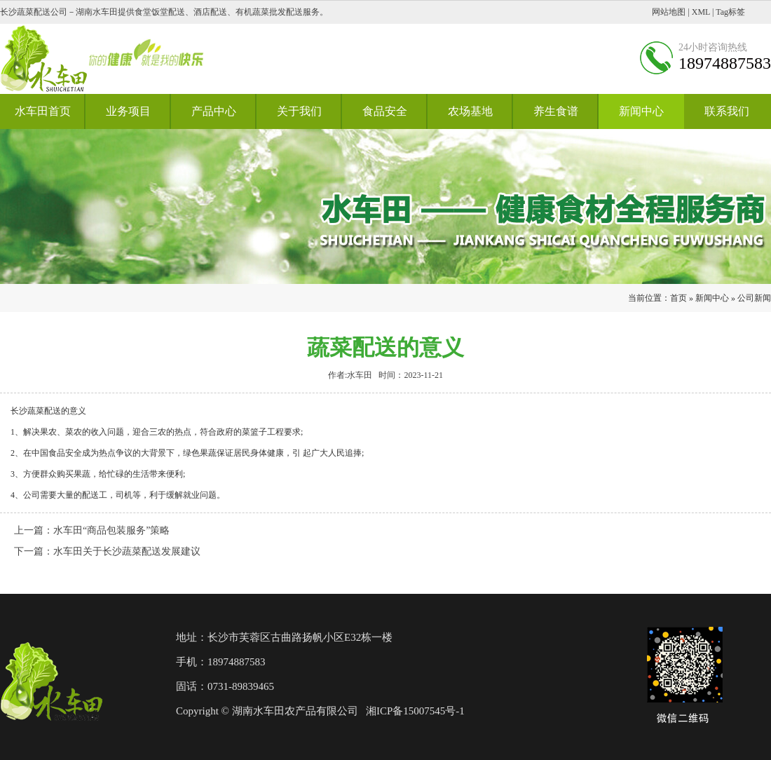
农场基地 (470, 111)
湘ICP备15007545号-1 (415, 711)
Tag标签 (730, 12)
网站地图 (668, 12)
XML (701, 12)
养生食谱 (555, 111)
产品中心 (213, 111)
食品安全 (384, 111)
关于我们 (299, 111)
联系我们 (726, 111)
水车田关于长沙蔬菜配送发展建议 (126, 551)
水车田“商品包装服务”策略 (111, 530)
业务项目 (128, 111)
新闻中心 (641, 111)
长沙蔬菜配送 (36, 411)
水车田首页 (43, 111)
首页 (678, 298)
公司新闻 (754, 298)
